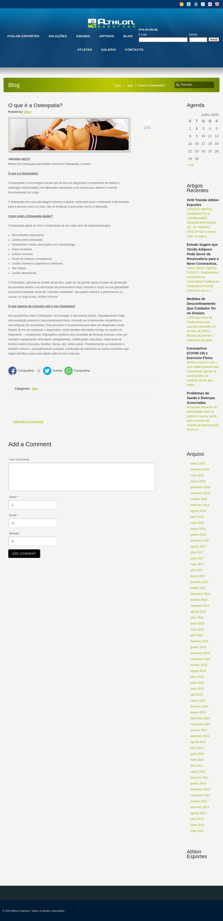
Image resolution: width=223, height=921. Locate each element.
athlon (27, 112)
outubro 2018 (198, 499)
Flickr (210, 4)
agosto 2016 (198, 611)
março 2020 (197, 481)
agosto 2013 (198, 813)
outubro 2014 (198, 730)
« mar (190, 165)
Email (203, 4)
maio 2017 (197, 564)
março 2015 (197, 700)
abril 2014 (196, 765)
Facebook (196, 4)
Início (118, 85)
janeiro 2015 (198, 712)
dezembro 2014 (200, 718)
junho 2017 (197, 558)
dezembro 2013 (200, 789)
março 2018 (197, 528)
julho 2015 (196, 677)
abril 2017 (196, 570)
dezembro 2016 (200, 594)
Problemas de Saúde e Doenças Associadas (201, 398)
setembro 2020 (199, 469)
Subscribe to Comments (28, 421)
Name (13, 497)
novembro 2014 (200, 724)
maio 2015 (197, 688)
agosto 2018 (198, 511)
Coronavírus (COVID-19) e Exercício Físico (200, 353)
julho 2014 (196, 748)
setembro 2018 (199, 505)
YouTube (217, 4)
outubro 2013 (198, 801)
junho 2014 (197, 754)
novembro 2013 (200, 795)
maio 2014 (197, 759)
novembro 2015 (200, 659)
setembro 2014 (199, 736)
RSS (181, 4)
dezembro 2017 (200, 540)
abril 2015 (196, 694)
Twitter (189, 4)
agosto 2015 (198, 671)
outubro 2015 (198, 665)
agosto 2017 (198, 546)
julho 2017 (196, 552)
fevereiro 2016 (199, 641)
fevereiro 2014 (199, 777)
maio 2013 (197, 831)
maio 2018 (197, 522)
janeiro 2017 (198, 588)
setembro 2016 (199, 605)
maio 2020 (197, 475)
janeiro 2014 (198, 783)
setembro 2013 (199, 807)
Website (14, 533)
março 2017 (197, 576)
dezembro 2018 (200, 487)
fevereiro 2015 (199, 706)
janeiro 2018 (198, 534)
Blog (130, 85)
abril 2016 (196, 635)
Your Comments (19, 459)
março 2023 (197, 463)
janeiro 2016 (198, 647)
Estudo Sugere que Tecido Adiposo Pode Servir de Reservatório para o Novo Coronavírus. (203, 254)
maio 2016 (197, 629)
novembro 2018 (200, 493)
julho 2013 (196, 819)
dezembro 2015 (200, 653)
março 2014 (197, 771)
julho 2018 (196, 517)
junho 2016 (197, 623)
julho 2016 (196, 617)
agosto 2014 (198, 742)
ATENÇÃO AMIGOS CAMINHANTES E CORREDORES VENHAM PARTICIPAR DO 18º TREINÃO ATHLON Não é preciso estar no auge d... (201, 223)
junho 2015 (197, 682)
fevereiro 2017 (199, 582)
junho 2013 (197, 825)
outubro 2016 (198, 600)
